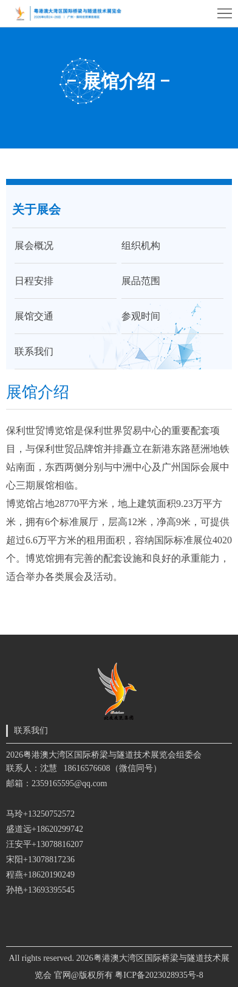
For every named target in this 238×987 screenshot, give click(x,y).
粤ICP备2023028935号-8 (159, 975)
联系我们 (34, 351)
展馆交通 (34, 316)
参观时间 (140, 316)
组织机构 (140, 245)
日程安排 (34, 281)
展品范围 (140, 281)
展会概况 (34, 245)
